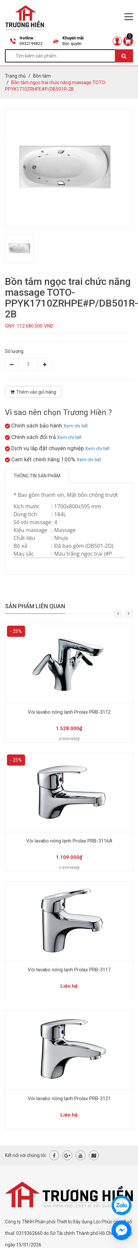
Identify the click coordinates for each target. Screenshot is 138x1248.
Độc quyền (72, 43)
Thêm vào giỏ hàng (33, 392)
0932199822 (31, 43)
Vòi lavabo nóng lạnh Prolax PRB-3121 (69, 1098)
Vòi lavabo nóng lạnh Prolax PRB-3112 (69, 712)
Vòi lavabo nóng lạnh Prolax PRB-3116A (69, 841)
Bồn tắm (42, 76)
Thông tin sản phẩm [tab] (37, 475)
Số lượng (14, 351)
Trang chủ (15, 76)
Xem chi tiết (75, 425)
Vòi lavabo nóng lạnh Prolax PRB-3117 (69, 970)
